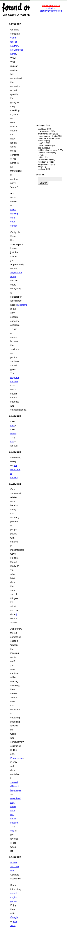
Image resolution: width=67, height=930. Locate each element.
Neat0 (40, 143)
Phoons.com (16, 758)
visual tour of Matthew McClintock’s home (16, 45)
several (14, 782)
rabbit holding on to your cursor (14, 217)
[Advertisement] (51, 67)
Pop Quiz (42, 148)
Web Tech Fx (43, 162)
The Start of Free (45, 153)
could (13, 818)
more (13, 806)
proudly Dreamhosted (51, 10)
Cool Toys (42, 129)
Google (14, 917)
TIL (38, 155)
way (12, 802)
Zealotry (41, 169)
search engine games (13, 897)
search (40, 174)
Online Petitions (45, 145)
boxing (13, 433)
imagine (14, 822)
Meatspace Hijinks (46, 138)
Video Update (44, 160)
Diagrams (22, 304)
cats (12, 425)
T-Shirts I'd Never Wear (47, 150)
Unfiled (41, 157)
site (12, 441)
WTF (39, 167)
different (14, 786)
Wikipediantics (44, 164)
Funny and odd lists (14, 866)
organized (15, 798)
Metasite (42, 141)
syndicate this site (51, 5)
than (12, 810)
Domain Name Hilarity (47, 136)
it (16, 614)
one (12, 814)
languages (15, 790)
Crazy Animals (44, 131)
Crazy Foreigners (45, 134)
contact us (51, 8)
